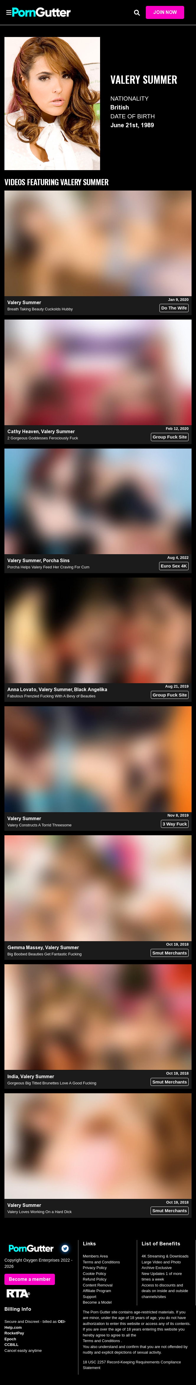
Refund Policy (95, 1279)
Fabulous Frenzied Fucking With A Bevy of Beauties (51, 696)
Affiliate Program (97, 1291)
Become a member (29, 1279)
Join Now (165, 12)
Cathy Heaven (23, 431)
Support (90, 1296)
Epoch (10, 1339)
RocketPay (14, 1333)
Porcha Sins (56, 560)
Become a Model (97, 1302)
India (12, 1076)
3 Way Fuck (175, 823)
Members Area (95, 1256)
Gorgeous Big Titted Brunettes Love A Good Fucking (51, 1083)
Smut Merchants (169, 952)
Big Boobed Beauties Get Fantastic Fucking (44, 954)
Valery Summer (24, 302)
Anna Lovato (21, 689)
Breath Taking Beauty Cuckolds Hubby (40, 309)
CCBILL (11, 1344)
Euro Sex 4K (174, 565)
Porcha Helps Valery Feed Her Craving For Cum (48, 567)
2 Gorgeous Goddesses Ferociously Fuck (42, 438)
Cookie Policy (94, 1273)
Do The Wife (174, 307)
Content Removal (97, 1285)
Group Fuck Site (170, 436)
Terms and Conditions (101, 1262)
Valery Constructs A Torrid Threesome (39, 825)
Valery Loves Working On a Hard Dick (39, 1212)
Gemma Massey (25, 947)
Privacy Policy (95, 1267)
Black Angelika (90, 689)
